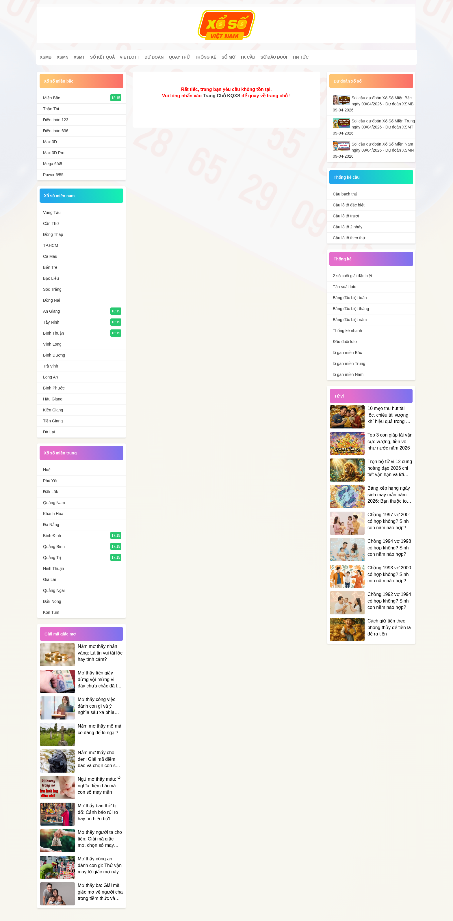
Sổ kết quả (102, 57)
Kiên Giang (53, 410)
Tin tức (300, 57)
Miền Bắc (51, 98)
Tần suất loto (344, 286)
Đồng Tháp (53, 234)
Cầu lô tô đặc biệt (349, 205)
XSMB (45, 57)
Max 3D (50, 141)
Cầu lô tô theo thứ (349, 238)
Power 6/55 (53, 174)
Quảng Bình (54, 546)
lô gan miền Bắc (347, 352)
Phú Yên (50, 480)
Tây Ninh (51, 322)
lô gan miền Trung (349, 363)
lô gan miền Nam (348, 374)
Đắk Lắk (50, 491)
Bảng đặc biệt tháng (351, 308)
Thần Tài (51, 109)
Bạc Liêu (51, 278)
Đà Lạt (49, 432)
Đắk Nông (52, 601)
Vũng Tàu (51, 212)
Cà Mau (50, 256)
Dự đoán (154, 57)
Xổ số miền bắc (58, 81)
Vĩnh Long (52, 344)
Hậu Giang (52, 399)
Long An (50, 377)
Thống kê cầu (347, 177)
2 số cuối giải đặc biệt (352, 275)
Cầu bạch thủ (345, 194)
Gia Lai (49, 579)
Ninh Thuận (53, 568)
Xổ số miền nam (59, 195)
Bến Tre (50, 267)
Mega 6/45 (52, 163)
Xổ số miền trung (60, 453)
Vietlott (130, 57)
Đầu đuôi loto (345, 341)
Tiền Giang (53, 421)
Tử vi (339, 396)
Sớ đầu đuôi (274, 57)
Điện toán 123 (55, 120)
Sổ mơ (228, 57)
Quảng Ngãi (54, 590)
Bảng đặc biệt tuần (350, 297)
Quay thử (179, 57)
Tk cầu (247, 57)
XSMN (62, 57)
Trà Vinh (50, 366)
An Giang (51, 311)
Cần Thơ (51, 223)
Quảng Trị (52, 557)
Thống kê (205, 57)
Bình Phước (54, 388)
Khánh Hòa (53, 513)
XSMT (79, 57)
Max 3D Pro (53, 152)
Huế (47, 469)
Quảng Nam (54, 502)
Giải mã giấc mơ (60, 634)
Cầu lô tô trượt (346, 216)
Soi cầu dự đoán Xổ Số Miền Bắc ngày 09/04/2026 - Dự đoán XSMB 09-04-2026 (373, 104)
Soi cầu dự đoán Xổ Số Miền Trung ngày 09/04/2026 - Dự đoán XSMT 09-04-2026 (374, 127)
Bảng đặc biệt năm (350, 319)
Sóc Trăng (52, 289)
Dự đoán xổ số (347, 81)
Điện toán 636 (55, 130)
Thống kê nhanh (347, 330)
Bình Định (52, 535)
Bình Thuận (53, 333)
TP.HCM (50, 245)
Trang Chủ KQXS (221, 95)
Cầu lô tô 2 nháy (347, 227)
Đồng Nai (51, 300)
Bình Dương (54, 355)
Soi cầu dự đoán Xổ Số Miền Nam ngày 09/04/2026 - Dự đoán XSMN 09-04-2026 (373, 150)
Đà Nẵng (51, 524)
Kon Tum (51, 612)
